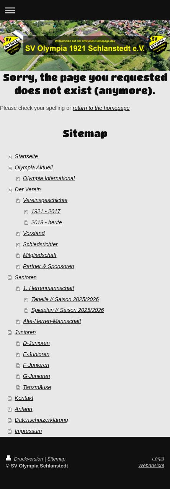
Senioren (26, 277)
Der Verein (28, 189)
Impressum (28, 431)
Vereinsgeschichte (45, 200)
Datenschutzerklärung (41, 420)
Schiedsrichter (40, 244)
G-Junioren (36, 376)
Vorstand (34, 233)
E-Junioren (36, 354)
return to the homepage (101, 108)
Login (158, 458)
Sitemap (56, 459)
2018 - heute (46, 222)
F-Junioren (36, 365)
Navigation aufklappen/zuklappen (85, 10)
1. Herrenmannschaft (48, 288)
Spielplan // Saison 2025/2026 (67, 310)
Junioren (25, 332)
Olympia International (49, 178)
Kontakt (24, 398)
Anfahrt (24, 409)
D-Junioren (36, 343)
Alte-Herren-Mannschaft (52, 321)
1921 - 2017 (45, 211)
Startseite (26, 156)
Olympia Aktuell (34, 167)
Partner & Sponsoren (48, 266)
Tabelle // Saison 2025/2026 (65, 299)
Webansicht (151, 465)
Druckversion (25, 459)
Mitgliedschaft (39, 255)
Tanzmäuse (37, 387)
